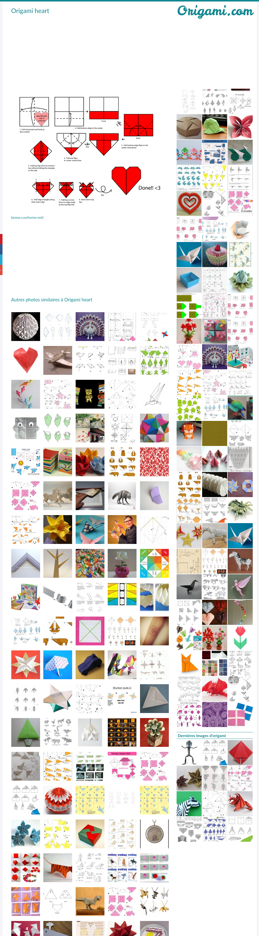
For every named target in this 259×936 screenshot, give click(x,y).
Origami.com (215, 10)
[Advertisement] (87, 53)
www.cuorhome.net (27, 217)
